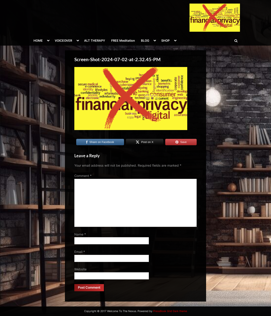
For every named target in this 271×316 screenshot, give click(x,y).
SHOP (165, 40)
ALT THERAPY (94, 40)
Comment (83, 176)
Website (80, 269)
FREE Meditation (123, 40)
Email (79, 252)
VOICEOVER (63, 40)
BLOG (145, 40)
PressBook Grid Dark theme (170, 311)
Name (80, 234)
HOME (38, 40)
